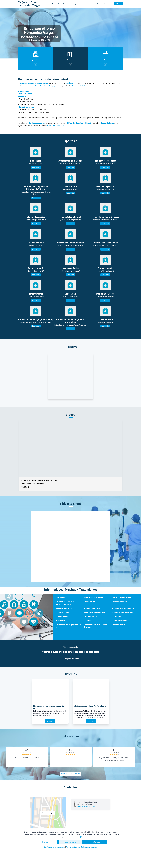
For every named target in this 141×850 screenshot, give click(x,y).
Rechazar (45, 842)
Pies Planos (60, 598)
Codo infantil (88, 621)
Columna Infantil (62, 617)
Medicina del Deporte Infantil (94, 612)
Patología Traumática (64, 608)
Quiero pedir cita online (70, 659)
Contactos (107, 4)
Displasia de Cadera (119, 621)
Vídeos (86, 4)
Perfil (51, 4)
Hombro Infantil (61, 621)
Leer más (35, 167)
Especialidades (63, 4)
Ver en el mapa (47, 813)
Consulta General (118, 625)
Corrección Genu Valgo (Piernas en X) (69, 626)
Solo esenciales (70, 842)
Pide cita (118, 4)
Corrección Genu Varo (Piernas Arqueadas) (95, 626)
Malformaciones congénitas (122, 612)
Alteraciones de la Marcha (93, 598)
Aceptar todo (95, 842)
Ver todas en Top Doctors (70, 774)
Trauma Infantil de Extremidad (123, 608)
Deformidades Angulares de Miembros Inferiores (66, 603)
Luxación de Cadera (91, 617)
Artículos (96, 4)
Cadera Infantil (89, 602)
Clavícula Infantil (118, 617)
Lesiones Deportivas (119, 602)
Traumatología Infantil (92, 608)
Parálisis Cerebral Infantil (121, 598)
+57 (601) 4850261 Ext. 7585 (86, 806)
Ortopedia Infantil (62, 612)
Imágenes (76, 4)
